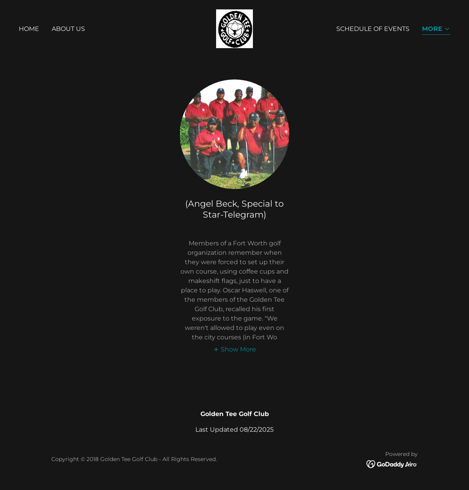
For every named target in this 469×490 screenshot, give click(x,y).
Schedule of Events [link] (372, 28)
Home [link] (29, 28)
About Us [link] (68, 28)
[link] (234, 28)
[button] (436, 29)
